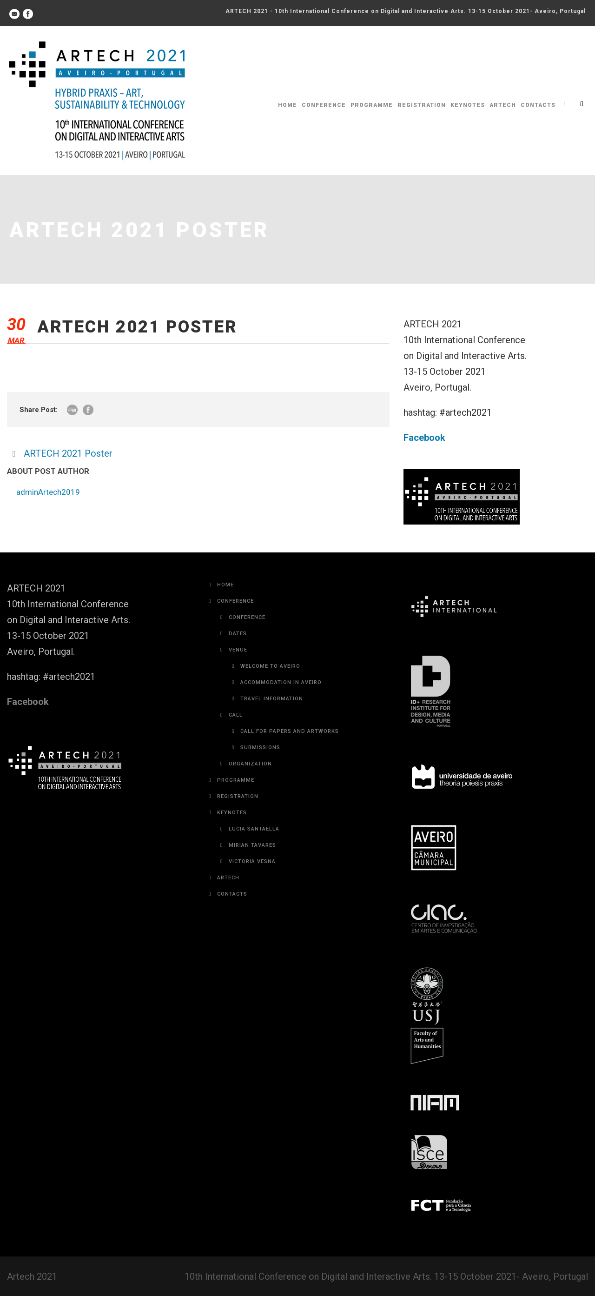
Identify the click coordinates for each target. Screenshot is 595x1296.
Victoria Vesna (252, 861)
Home (287, 105)
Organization (250, 764)
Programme (371, 105)
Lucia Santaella (254, 829)
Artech (502, 105)
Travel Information (271, 699)
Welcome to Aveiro (270, 666)
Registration (421, 105)
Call (236, 715)
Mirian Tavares (252, 845)
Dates (238, 634)
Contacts (538, 105)
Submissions (260, 747)
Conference (324, 105)
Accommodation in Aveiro (281, 682)
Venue (238, 650)
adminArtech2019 (48, 492)
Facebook (424, 437)
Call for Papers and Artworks (289, 731)
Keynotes (467, 105)
